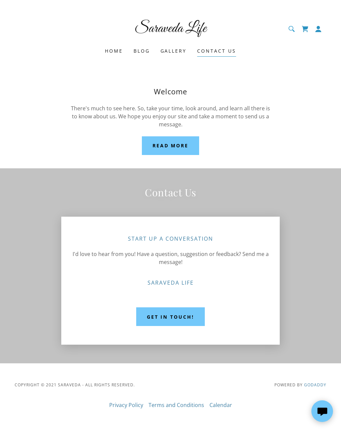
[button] (318, 29)
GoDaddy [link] (315, 385)
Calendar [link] (220, 405)
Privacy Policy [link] (126, 405)
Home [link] (114, 51)
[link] (170, 30)
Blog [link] (142, 51)
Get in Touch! (170, 317)
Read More (171, 145)
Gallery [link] (174, 51)
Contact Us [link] (216, 51)
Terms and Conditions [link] (176, 405)
